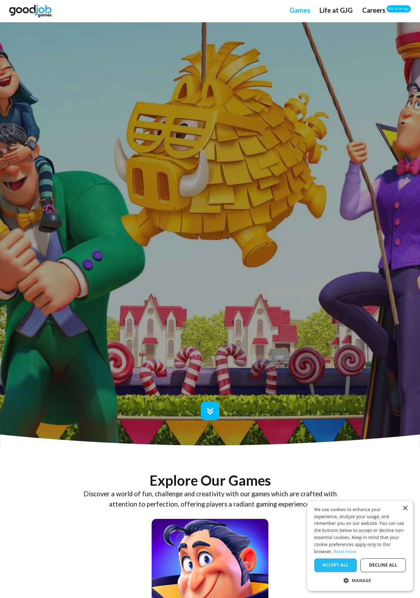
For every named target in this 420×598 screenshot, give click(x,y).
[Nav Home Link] (30, 11)
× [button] (405, 508)
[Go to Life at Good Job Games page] (336, 11)
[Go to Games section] (210, 411)
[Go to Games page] (300, 11)
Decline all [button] (383, 565)
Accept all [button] (336, 565)
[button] (360, 580)
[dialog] (360, 546)
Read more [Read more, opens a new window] (345, 552)
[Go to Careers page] (373, 11)
